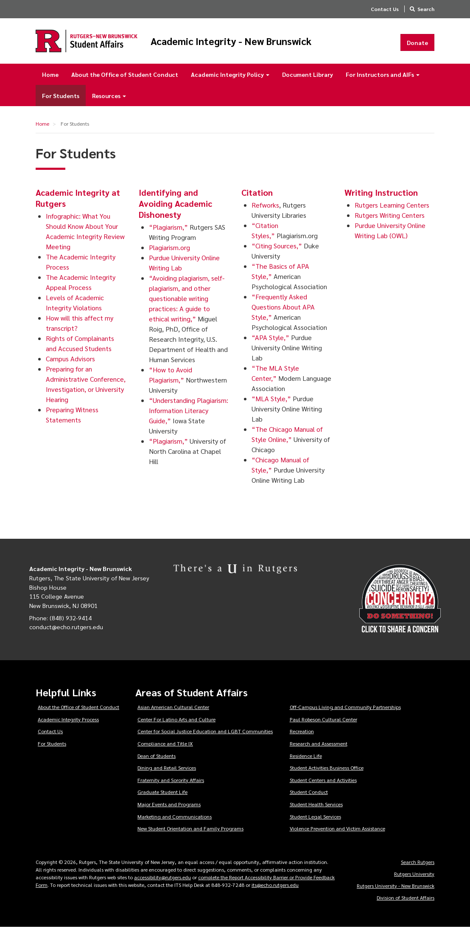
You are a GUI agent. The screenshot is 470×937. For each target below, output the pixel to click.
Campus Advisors (70, 368)
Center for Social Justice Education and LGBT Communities (205, 740)
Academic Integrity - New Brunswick (260, 45)
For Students (60, 105)
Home (50, 84)
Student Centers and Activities (323, 789)
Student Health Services (316, 813)
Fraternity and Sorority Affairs (170, 789)
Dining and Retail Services (166, 777)
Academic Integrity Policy (230, 84)
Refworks (265, 214)
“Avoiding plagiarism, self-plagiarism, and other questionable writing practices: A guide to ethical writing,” (186, 308)
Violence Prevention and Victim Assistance (337, 838)
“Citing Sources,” (277, 255)
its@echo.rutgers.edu (275, 894)
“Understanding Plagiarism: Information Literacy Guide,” (188, 420)
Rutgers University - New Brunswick (395, 895)
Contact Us (385, 9)
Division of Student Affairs (405, 907)
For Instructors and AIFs (383, 84)
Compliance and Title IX (165, 753)
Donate (417, 47)
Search (425, 9)
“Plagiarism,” (168, 236)
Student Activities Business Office (327, 777)
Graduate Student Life (162, 801)
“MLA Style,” (271, 408)
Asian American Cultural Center (173, 716)
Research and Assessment (318, 753)
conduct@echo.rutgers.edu (66, 636)
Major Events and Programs (169, 813)
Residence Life (306, 765)
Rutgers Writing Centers (390, 224)
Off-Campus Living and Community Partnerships (345, 716)
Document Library (307, 84)
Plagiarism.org (169, 257)
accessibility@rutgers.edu (162, 887)
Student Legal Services (315, 826)
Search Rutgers (417, 871)
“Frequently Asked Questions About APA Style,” (283, 316)
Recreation (302, 740)
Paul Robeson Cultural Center (323, 729)
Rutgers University (414, 883)
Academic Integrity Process (68, 729)
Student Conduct (309, 801)
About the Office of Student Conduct (124, 84)
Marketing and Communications (174, 826)
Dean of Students (156, 765)
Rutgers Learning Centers (392, 214)
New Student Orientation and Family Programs (190, 838)
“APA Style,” (270, 347)
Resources (109, 105)
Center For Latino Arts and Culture (176, 729)
